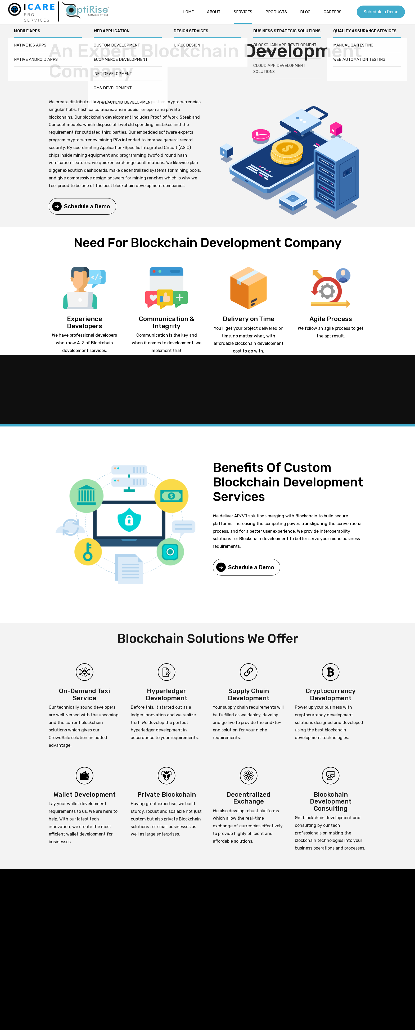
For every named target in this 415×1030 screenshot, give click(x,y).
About (213, 12)
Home (188, 12)
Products (276, 12)
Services (243, 12)
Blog (305, 12)
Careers (332, 12)
